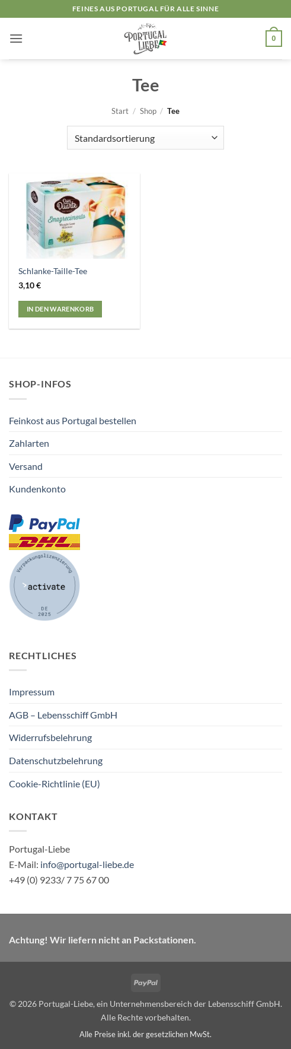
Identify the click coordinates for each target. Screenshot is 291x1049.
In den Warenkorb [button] (60, 309)
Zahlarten (29, 443)
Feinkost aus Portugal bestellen (72, 420)
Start (120, 111)
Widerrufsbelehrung (50, 737)
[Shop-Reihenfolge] (145, 138)
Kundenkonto (37, 488)
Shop (148, 111)
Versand (26, 466)
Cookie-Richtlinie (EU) (54, 783)
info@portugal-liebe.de (87, 864)
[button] (16, 38)
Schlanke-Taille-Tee (52, 271)
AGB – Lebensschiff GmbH (63, 714)
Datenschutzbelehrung (56, 760)
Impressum (32, 691)
